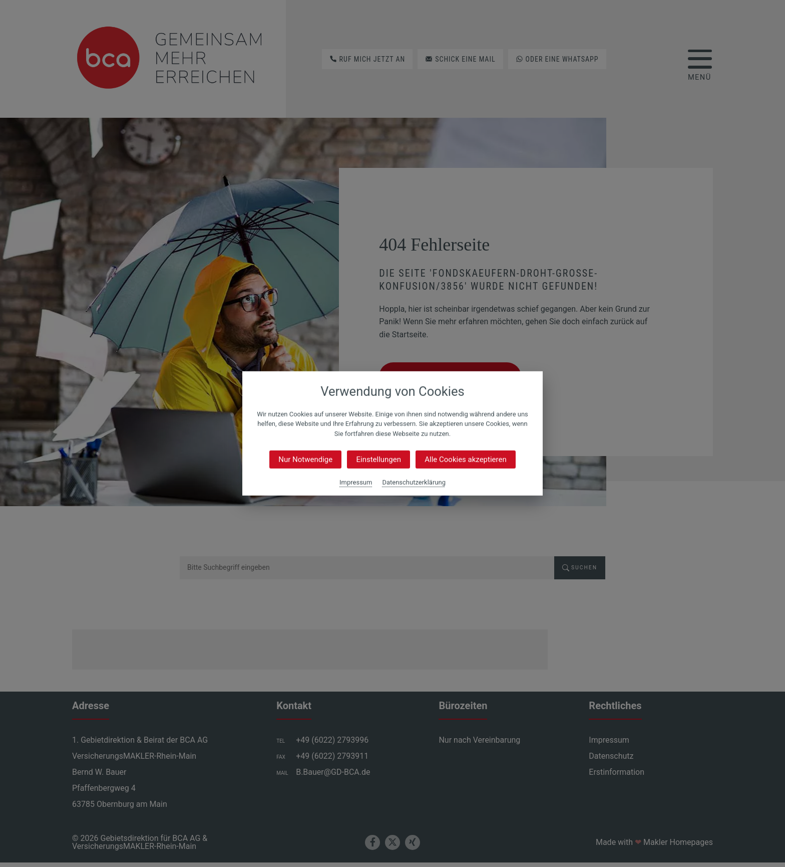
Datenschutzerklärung (414, 482)
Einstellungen (378, 459)
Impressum (355, 482)
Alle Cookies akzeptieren (465, 459)
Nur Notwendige (305, 459)
